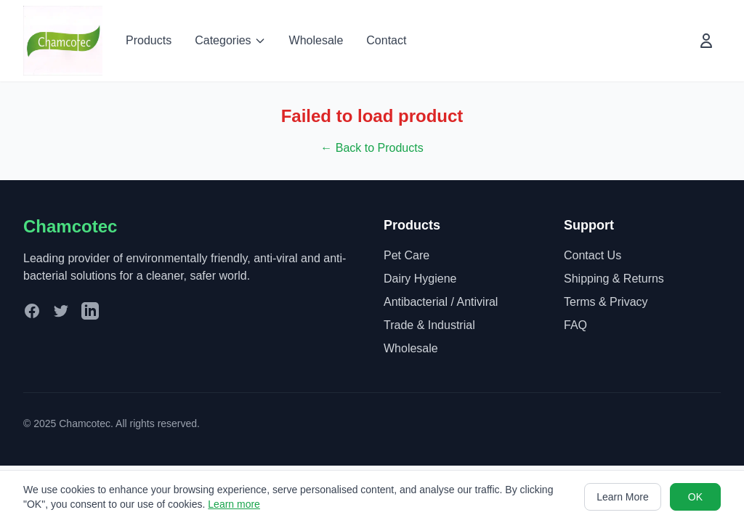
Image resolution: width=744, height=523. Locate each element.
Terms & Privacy (606, 302)
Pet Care (406, 255)
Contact (386, 40)
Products (148, 40)
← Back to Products (371, 148)
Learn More (623, 497)
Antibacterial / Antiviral (441, 302)
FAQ (575, 325)
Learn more (234, 504)
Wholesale (316, 40)
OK (695, 497)
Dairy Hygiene (420, 278)
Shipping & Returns (614, 278)
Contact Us (592, 255)
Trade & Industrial (429, 325)
